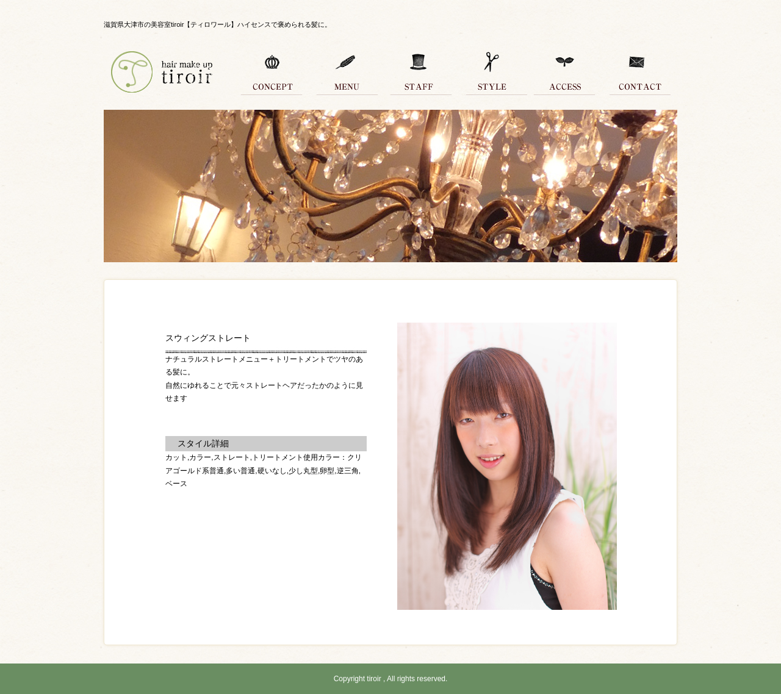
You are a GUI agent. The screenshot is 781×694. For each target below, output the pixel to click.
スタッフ (418, 73)
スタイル (491, 73)
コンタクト (637, 73)
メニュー (344, 73)
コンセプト (271, 73)
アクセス (564, 73)
